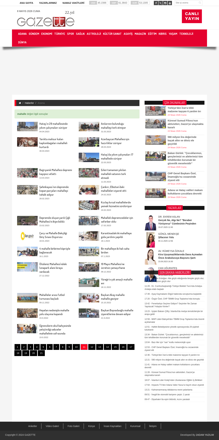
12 (92, 347)
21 (41, 353)
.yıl (69, 12)
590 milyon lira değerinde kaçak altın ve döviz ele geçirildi (182, 134)
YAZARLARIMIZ (48, 3)
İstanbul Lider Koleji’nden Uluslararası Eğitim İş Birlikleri (173, 315)
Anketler (32, 426)
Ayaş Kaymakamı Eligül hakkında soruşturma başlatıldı (173, 229)
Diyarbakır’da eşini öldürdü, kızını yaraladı (167, 335)
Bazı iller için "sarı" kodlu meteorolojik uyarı (168, 278)
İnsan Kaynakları (112, 426)
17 (131, 347)
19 (25, 353)
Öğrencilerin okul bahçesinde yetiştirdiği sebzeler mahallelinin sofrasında (55, 329)
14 (107, 347)
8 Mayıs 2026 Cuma (28, 11)
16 (123, 347)
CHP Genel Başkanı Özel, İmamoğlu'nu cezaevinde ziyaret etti (182, 170)
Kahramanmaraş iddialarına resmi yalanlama (168, 325)
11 (84, 347)
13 (99, 347)
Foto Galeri (73, 426)
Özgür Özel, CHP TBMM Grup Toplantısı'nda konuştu (172, 234)
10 (76, 347)
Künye (91, 426)
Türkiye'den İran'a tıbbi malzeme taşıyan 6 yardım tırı (172, 290)
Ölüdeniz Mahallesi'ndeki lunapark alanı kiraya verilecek (53, 268)
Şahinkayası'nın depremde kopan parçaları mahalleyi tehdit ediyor (54, 191)
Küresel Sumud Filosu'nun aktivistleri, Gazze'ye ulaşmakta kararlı (185, 117)
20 (33, 353)
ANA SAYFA (26, 3)
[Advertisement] (109, 71)
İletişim (153, 426)
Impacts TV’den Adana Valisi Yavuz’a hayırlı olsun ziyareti (174, 320)
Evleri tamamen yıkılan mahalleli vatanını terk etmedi (113, 174)
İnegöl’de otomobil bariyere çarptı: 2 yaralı (167, 330)
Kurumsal (135, 426)
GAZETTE (30, 434)
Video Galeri (52, 426)
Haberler (29, 103)
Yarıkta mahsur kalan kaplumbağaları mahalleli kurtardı (53, 143)
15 (115, 347)
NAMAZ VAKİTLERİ (73, 3)
